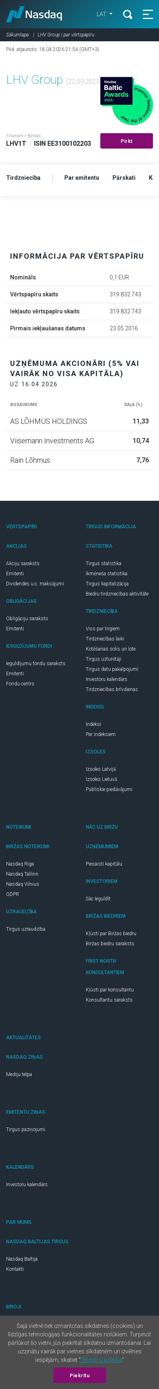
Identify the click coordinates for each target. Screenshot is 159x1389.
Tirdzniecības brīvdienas (112, 689)
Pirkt (127, 141)
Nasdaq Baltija (22, 1259)
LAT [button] (102, 14)
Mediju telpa (19, 1074)
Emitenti (15, 573)
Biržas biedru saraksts (110, 944)
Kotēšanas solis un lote (111, 649)
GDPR (12, 894)
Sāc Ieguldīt (98, 899)
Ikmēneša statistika (106, 573)
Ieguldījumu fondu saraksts (36, 663)
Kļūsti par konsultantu (110, 990)
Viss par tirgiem (103, 629)
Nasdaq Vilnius (22, 884)
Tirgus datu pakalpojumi (112, 669)
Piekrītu (79, 1375)
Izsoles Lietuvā (101, 779)
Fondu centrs (20, 684)
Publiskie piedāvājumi (109, 789)
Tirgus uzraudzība (25, 929)
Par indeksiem (101, 734)
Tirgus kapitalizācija (107, 584)
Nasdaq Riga (20, 864)
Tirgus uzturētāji (103, 659)
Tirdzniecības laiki (105, 639)
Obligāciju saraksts (27, 618)
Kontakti (15, 1269)
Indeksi (93, 724)
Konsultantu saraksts (109, 1000)
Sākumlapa (17, 35)
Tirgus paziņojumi (25, 1129)
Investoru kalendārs (106, 679)
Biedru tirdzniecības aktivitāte (117, 594)
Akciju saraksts (23, 563)
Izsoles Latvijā (101, 769)
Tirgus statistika (103, 563)
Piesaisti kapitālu (104, 864)
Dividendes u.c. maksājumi (35, 584)
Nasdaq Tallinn (22, 874)
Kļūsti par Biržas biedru (111, 933)
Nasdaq (34, 14)
